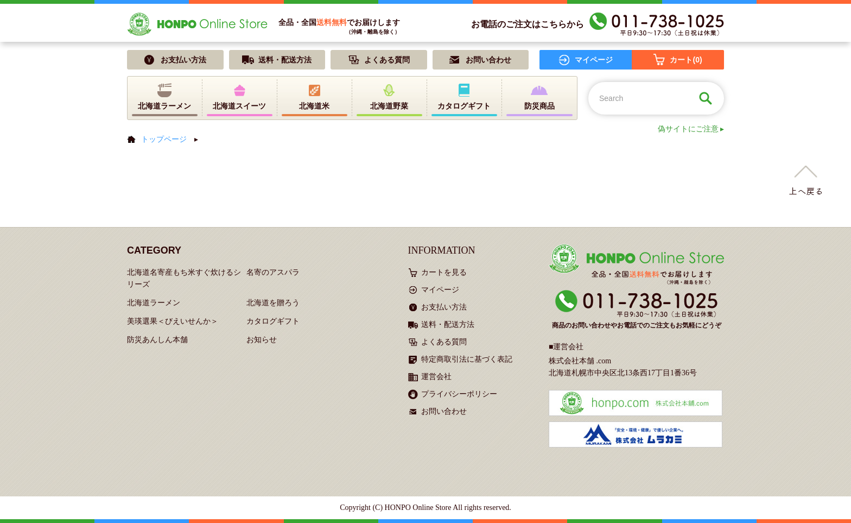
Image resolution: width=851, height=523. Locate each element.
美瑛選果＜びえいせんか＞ (172, 321)
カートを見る (444, 272)
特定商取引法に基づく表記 (466, 359)
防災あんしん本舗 (157, 340)
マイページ (440, 290)
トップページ (164, 139)
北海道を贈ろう (273, 303)
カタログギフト (273, 321)
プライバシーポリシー (459, 394)
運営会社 (436, 377)
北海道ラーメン (153, 303)
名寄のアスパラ (273, 272)
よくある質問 (444, 342)
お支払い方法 (444, 307)
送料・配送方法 (447, 324)
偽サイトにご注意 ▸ (691, 129)
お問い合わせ (444, 411)
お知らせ (261, 340)
